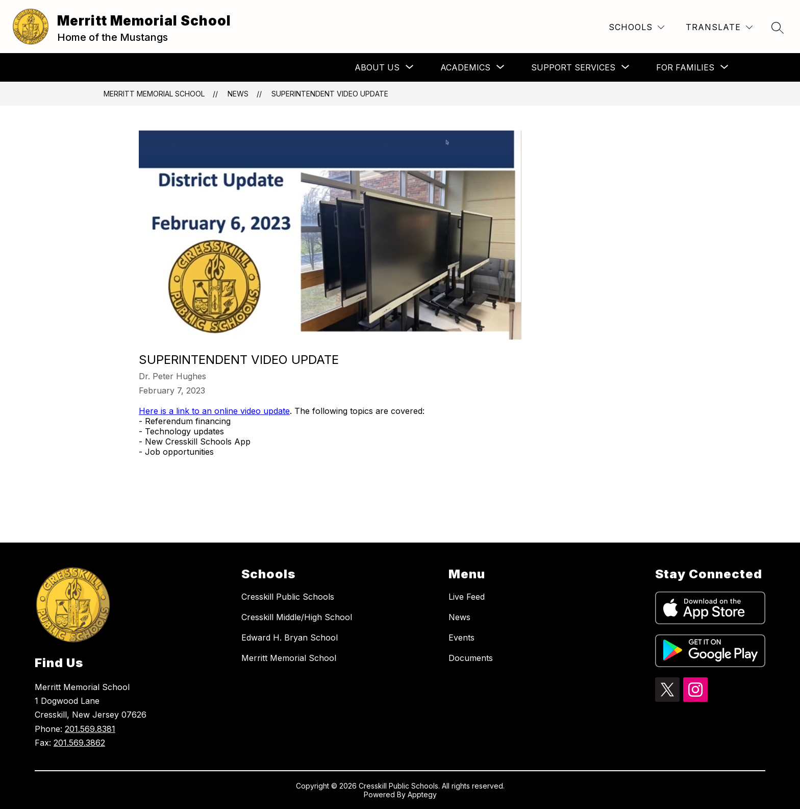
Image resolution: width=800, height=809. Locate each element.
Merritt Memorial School (154, 93)
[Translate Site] (719, 27)
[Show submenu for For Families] (685, 67)
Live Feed (466, 597)
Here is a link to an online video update (214, 411)
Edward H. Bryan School (289, 637)
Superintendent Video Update (329, 93)
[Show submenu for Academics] (465, 67)
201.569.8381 (90, 729)
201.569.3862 (79, 743)
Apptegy (422, 794)
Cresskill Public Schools (287, 597)
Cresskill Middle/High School (296, 617)
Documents (470, 658)
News (238, 93)
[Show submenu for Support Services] (573, 67)
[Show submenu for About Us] (377, 67)
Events (461, 637)
